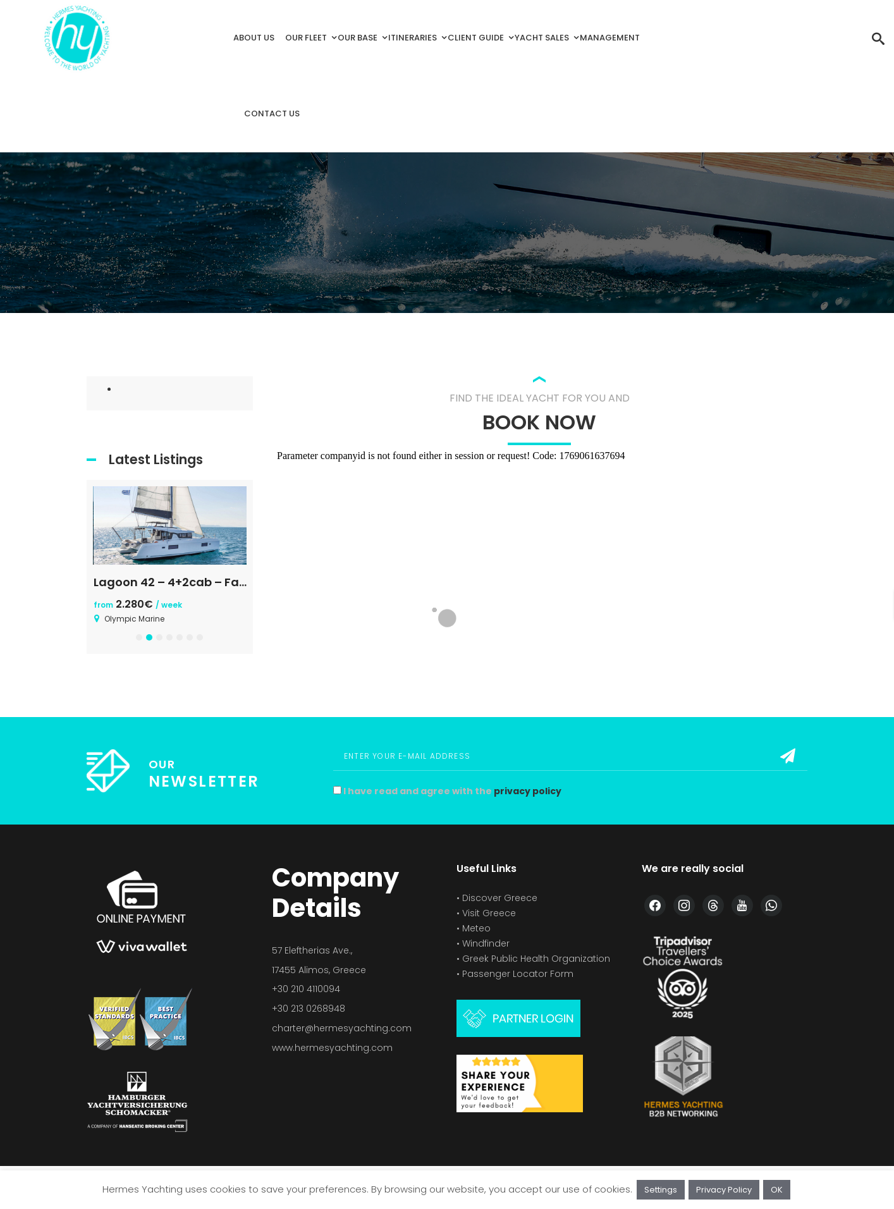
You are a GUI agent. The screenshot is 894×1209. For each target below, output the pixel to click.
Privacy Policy (724, 1190)
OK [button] (777, 1190)
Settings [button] (660, 1190)
